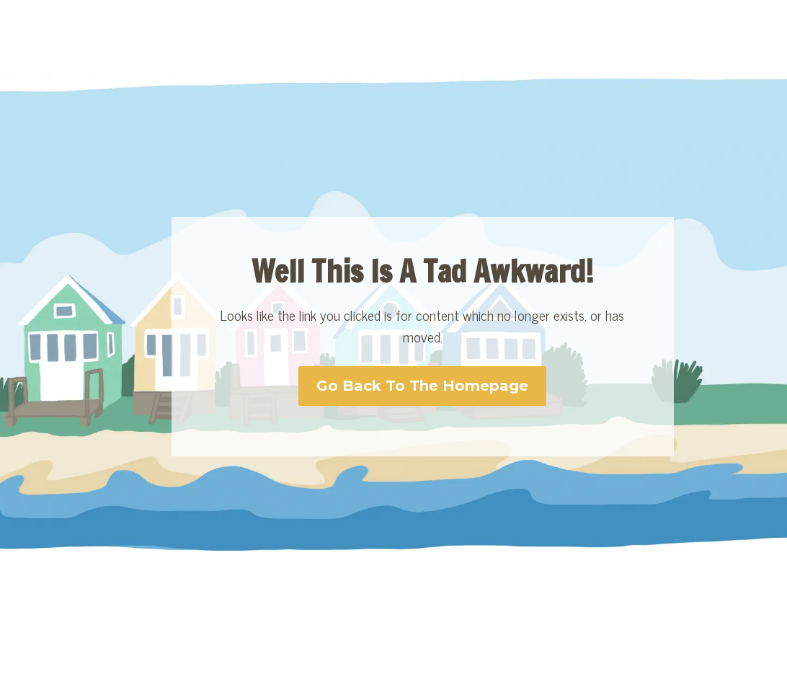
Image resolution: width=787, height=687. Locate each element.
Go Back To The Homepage (422, 385)
